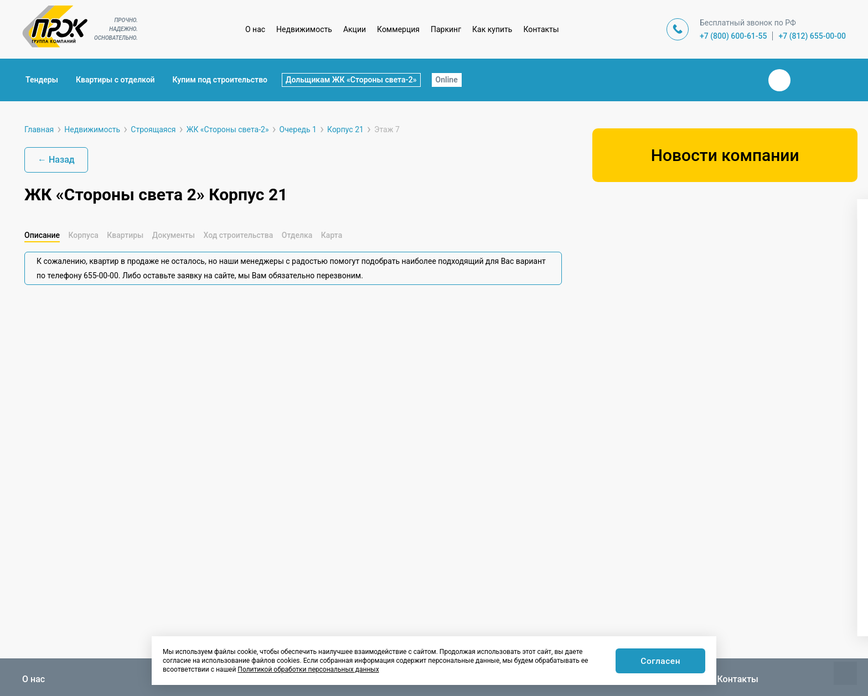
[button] (631, 350)
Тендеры (41, 79)
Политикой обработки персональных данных (308, 669)
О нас (255, 29)
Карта (331, 235)
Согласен (659, 661)
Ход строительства (238, 235)
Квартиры (125, 235)
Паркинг (446, 29)
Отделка (297, 235)
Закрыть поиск (744, 80)
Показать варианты (725, 607)
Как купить (492, 29)
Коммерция (398, 29)
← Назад (56, 159)
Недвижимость (304, 29)
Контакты (541, 29)
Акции (354, 29)
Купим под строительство (220, 79)
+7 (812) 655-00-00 (812, 36)
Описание (42, 235)
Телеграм (806, 80)
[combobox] (723, 246)
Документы (173, 235)
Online (447, 79)
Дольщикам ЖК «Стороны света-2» (351, 79)
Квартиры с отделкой (115, 79)
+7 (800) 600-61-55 (733, 36)
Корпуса (83, 235)
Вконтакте (779, 80)
